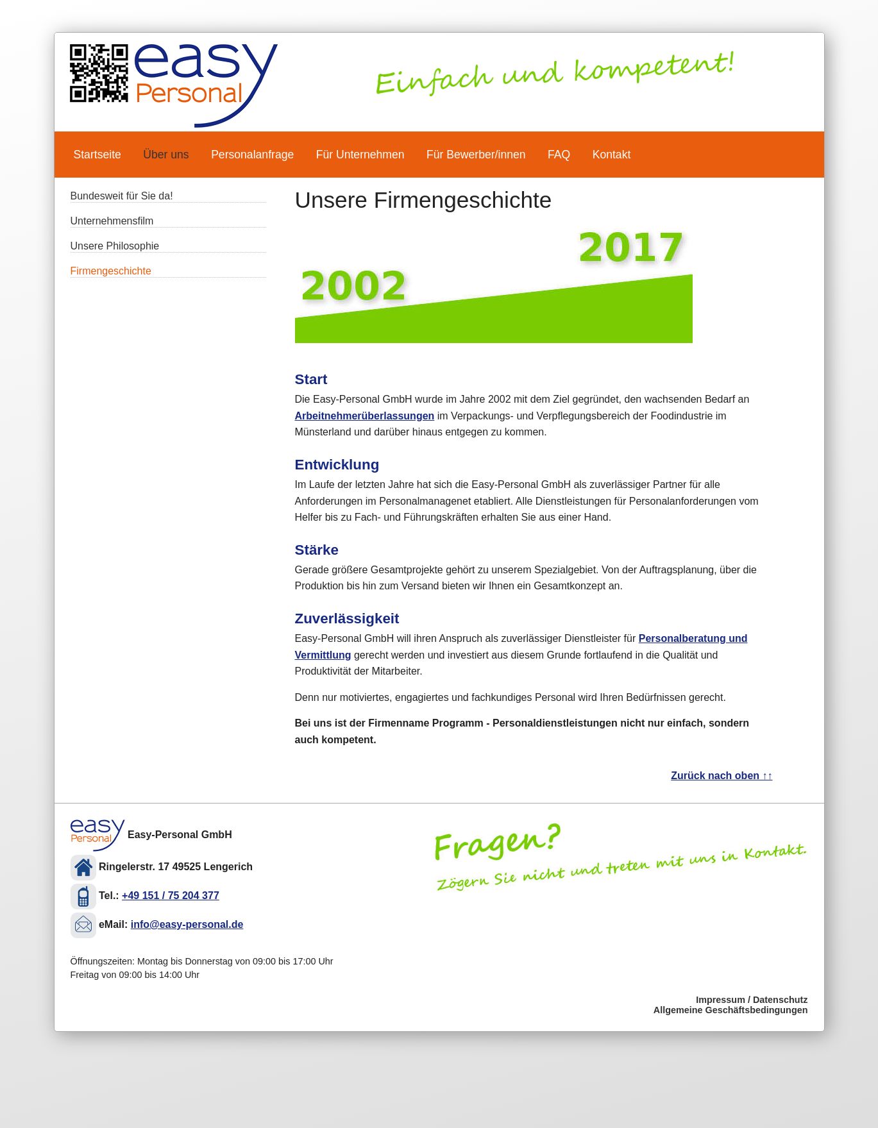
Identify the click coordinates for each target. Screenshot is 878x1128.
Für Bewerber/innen (476, 154)
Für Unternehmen (360, 154)
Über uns (166, 154)
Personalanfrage (252, 154)
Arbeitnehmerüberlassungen (365, 415)
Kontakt (612, 154)
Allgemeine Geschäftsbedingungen (731, 1010)
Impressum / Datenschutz (751, 1000)
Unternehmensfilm (112, 220)
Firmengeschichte (111, 270)
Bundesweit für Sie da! (122, 195)
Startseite (97, 154)
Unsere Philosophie (115, 245)
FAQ (559, 154)
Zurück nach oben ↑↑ (721, 775)
